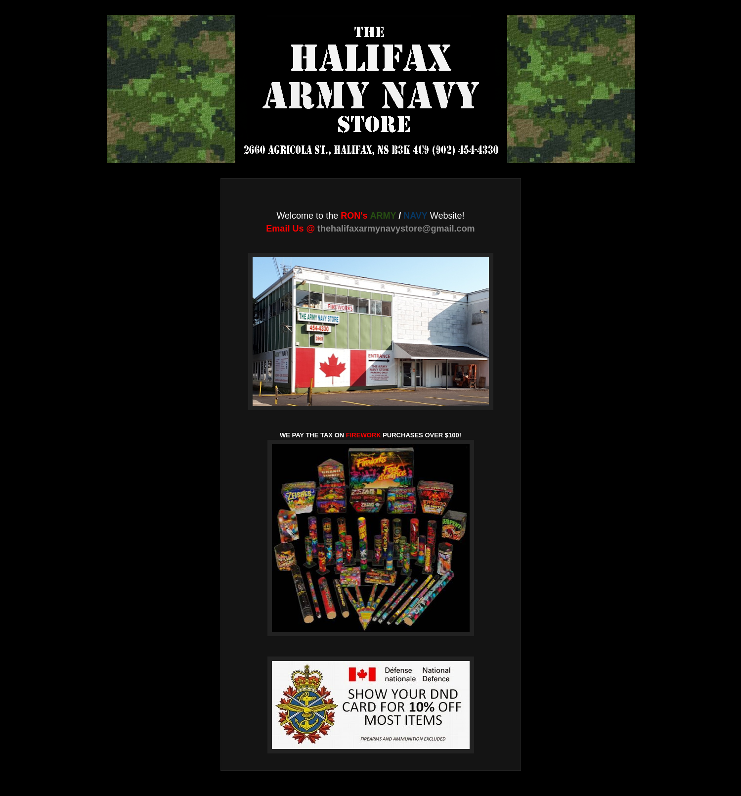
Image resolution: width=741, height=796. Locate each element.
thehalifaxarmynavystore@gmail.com (396, 229)
